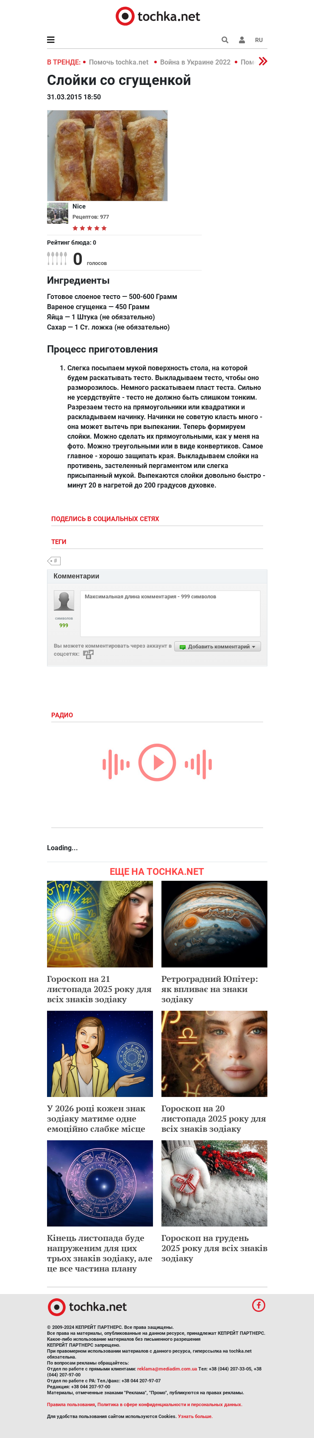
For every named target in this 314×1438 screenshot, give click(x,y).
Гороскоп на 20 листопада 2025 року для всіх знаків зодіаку (213, 1118)
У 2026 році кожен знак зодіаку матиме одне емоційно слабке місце (96, 1118)
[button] (241, 40)
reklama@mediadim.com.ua (167, 1369)
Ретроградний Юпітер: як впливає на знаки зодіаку (209, 989)
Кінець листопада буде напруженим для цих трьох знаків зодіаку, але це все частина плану (100, 1253)
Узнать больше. (195, 1416)
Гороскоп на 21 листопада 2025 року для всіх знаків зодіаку (99, 989)
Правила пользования (71, 1404)
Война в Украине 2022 (195, 62)
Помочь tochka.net (119, 62)
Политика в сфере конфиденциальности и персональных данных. (169, 1404)
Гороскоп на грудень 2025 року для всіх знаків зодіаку (214, 1248)
